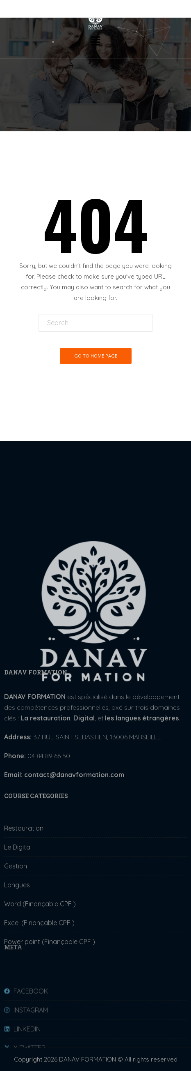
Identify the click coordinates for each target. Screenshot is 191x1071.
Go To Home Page (95, 356)
